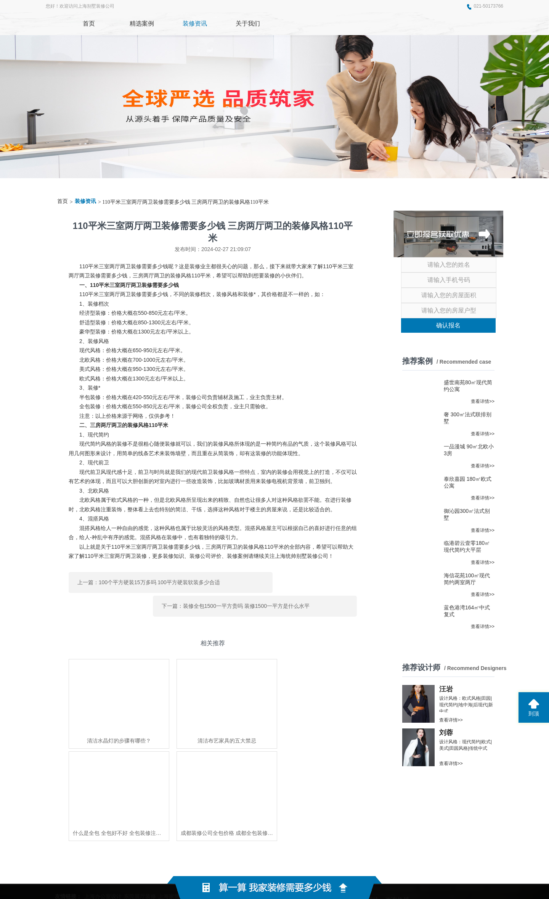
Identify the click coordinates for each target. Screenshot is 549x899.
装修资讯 (85, 201)
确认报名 (448, 325)
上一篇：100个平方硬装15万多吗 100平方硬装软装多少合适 (138, 580)
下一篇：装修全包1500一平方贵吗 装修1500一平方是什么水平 (296, 580)
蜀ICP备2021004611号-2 (332, 865)
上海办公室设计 (103, 815)
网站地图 (381, 865)
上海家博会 (171, 815)
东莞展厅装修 (140, 815)
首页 (62, 201)
